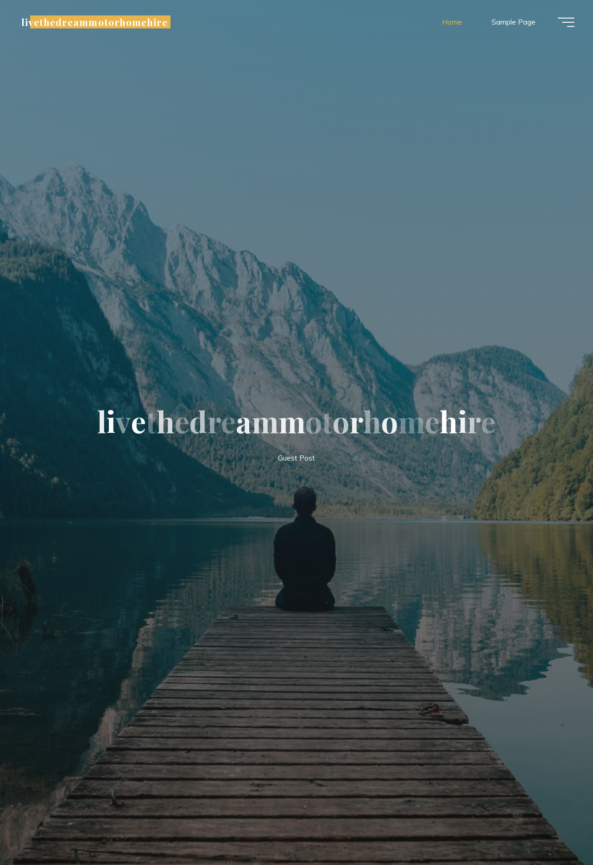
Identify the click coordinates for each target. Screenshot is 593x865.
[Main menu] (566, 22)
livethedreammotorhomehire (94, 21)
